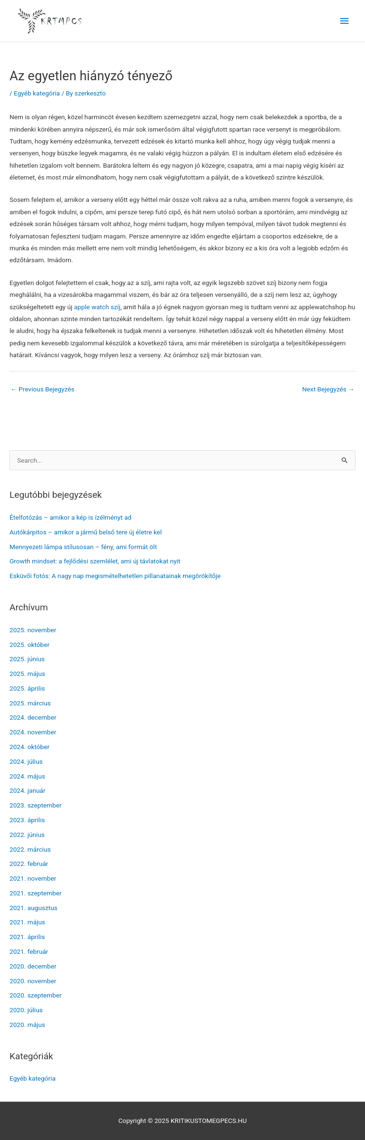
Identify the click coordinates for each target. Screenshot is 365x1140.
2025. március (30, 703)
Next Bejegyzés (328, 389)
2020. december (33, 966)
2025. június (27, 659)
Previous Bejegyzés (42, 389)
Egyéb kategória (37, 93)
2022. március (30, 849)
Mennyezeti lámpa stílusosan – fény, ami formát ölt (83, 547)
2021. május (27, 922)
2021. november (33, 878)
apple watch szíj (97, 307)
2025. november (33, 630)
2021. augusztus (34, 908)
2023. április (27, 820)
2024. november (33, 732)
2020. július (26, 1010)
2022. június (27, 834)
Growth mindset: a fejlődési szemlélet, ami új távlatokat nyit (95, 561)
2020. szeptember (36, 995)
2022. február (29, 863)
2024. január (28, 790)
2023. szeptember (36, 805)
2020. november (33, 981)
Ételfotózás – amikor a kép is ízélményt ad (71, 517)
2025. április (27, 688)
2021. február (29, 951)
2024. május (27, 776)
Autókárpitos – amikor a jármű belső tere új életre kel (86, 532)
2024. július (26, 761)
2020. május (27, 1024)
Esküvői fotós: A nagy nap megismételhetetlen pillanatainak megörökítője (115, 576)
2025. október (29, 644)
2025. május (27, 673)
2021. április (27, 936)
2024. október (29, 746)
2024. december (33, 717)
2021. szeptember (36, 893)
